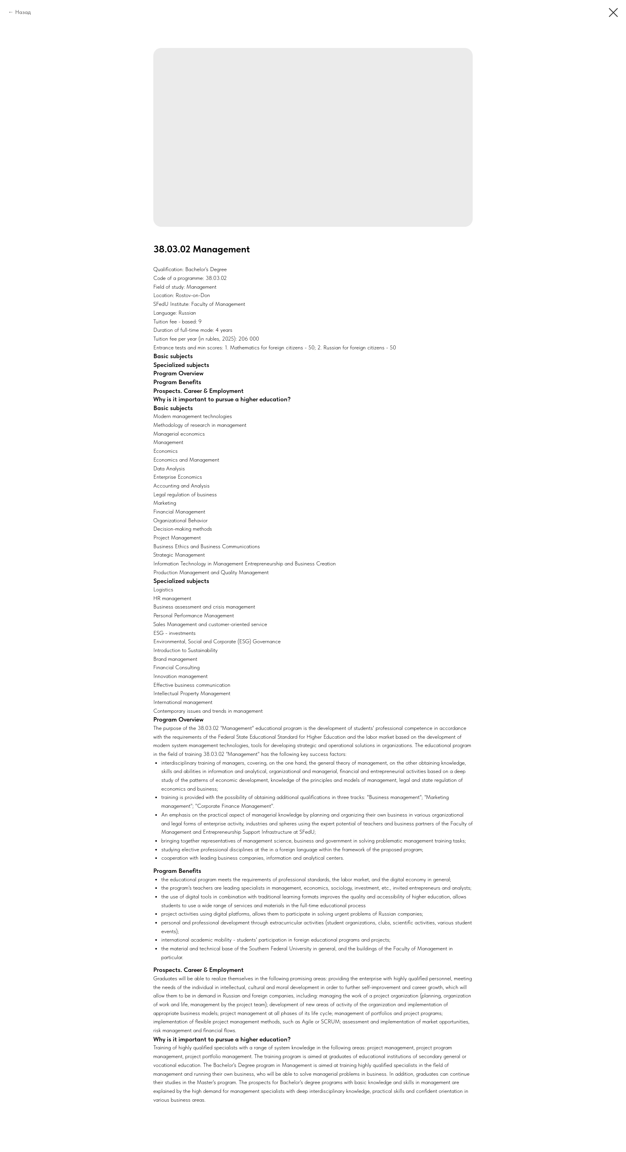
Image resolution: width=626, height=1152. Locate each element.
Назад (23, 12)
